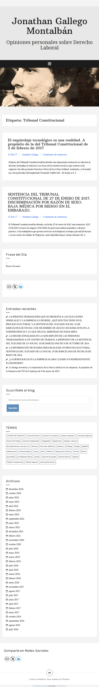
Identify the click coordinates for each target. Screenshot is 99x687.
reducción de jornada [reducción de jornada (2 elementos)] (49, 457)
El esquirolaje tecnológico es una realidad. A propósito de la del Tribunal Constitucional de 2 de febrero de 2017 (48, 144)
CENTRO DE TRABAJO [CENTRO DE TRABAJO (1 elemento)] (15, 436)
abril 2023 (13, 506)
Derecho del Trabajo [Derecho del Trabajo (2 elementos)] (13, 441)
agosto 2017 (14, 591)
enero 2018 (14, 582)
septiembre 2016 (16, 621)
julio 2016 (13, 629)
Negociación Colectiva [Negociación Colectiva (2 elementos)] (63, 451)
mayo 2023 (14, 501)
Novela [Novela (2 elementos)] (76, 451)
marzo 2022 (14, 527)
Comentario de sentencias (55, 154)
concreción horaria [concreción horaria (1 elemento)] (33, 436)
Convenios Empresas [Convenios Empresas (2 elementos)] (84, 436)
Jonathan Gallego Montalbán (49, 25)
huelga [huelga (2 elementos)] (77, 446)
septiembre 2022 (16, 518)
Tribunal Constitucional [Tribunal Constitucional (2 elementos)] (15, 462)
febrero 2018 (15, 578)
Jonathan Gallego (30, 154)
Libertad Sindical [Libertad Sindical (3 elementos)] (25, 451)
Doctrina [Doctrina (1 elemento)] (35, 446)
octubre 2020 (15, 544)
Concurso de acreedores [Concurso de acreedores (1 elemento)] (50, 436)
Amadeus (55, 679)
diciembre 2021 (16, 531)
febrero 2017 (15, 608)
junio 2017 (14, 599)
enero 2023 (14, 514)
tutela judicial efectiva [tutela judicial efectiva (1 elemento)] (47, 462)
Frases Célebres (13, 266)
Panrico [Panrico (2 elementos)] (83, 451)
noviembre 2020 (16, 540)
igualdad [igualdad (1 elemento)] (85, 446)
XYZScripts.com (61, 686)
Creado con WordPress (37, 679)
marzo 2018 (14, 574)
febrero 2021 (15, 535)
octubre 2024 (15, 493)
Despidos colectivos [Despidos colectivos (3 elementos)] (70, 441)
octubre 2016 (15, 616)
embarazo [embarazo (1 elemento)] (60, 446)
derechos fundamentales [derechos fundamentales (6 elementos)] (31, 441)
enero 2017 (14, 612)
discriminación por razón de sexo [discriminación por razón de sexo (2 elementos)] (18, 446)
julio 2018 (13, 565)
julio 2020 (13, 548)
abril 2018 (13, 570)
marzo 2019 (14, 557)
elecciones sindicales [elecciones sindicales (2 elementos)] (47, 446)
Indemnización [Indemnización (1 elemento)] (12, 451)
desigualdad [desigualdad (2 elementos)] (46, 441)
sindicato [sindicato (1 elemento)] (75, 457)
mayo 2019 (14, 552)
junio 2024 (14, 497)
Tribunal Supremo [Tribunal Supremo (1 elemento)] (31, 462)
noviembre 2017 (16, 587)
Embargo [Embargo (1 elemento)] (69, 446)
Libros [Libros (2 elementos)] (36, 451)
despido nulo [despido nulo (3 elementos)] (57, 441)
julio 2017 (13, 595)
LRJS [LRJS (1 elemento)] (43, 451)
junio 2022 (14, 523)
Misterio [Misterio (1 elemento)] (50, 451)
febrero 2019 (15, 561)
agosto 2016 (14, 625)
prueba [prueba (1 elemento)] (37, 457)
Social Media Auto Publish (40, 686)
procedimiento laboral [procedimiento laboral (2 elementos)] (24, 457)
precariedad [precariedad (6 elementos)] (11, 457)
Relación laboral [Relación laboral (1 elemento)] (64, 457)
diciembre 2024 (16, 489)
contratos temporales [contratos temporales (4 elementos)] (68, 436)
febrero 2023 (15, 510)
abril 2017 (13, 604)
